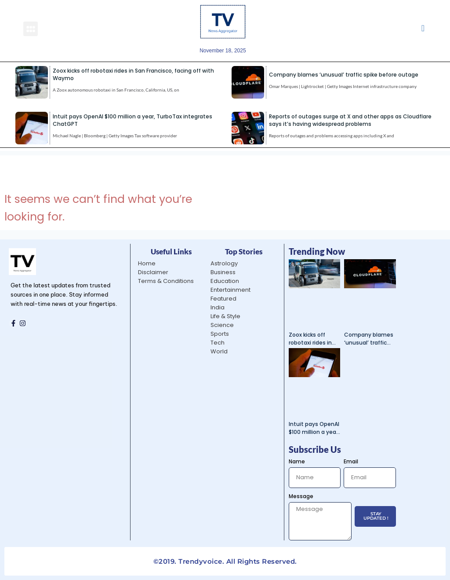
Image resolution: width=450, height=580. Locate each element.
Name (297, 461)
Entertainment (230, 290)
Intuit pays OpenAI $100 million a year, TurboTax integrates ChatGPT (314, 428)
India (217, 307)
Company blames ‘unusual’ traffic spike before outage (343, 74)
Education (224, 281)
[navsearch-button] (423, 29)
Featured (223, 298)
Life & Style (225, 316)
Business (223, 272)
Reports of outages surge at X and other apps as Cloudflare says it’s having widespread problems (350, 120)
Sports (219, 334)
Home (147, 263)
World (219, 351)
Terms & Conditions (166, 281)
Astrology (224, 263)
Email (351, 461)
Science (222, 325)
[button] (30, 29)
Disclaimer (153, 272)
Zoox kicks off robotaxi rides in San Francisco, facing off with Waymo (310, 339)
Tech (217, 342)
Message (301, 496)
